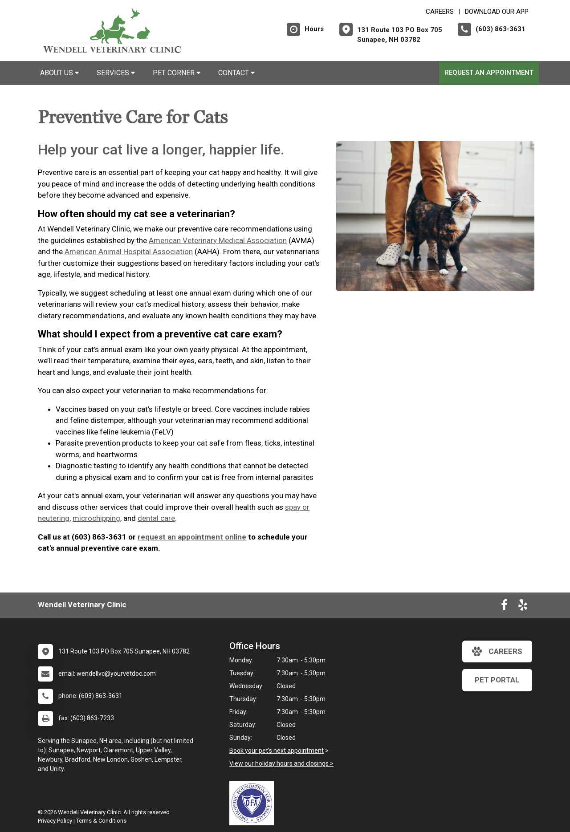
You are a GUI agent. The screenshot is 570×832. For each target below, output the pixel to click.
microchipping (96, 518)
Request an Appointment (488, 73)
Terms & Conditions (101, 820)
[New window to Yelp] (522, 606)
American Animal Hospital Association (129, 251)
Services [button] (116, 73)
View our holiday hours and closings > (281, 763)
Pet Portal (497, 679)
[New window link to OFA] (253, 803)
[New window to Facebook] (504, 606)
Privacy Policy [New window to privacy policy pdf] (55, 820)
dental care (156, 518)
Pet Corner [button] (176, 73)
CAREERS (440, 12)
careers (497, 651)
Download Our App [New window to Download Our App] (497, 12)
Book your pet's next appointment (276, 750)
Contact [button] (236, 73)
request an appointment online (192, 536)
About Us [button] (59, 73)
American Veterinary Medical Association (218, 240)
